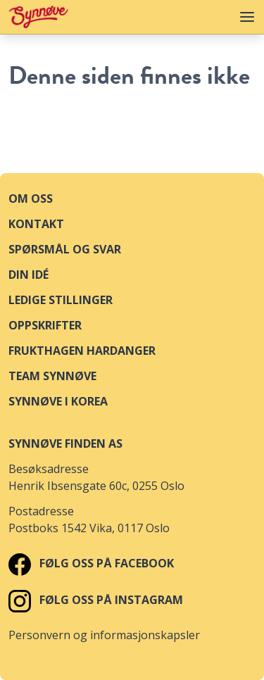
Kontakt (36, 224)
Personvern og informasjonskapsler (104, 635)
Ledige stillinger (60, 300)
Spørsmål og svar (64, 249)
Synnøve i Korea (58, 401)
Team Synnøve (52, 376)
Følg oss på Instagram (95, 599)
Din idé (28, 274)
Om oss (30, 198)
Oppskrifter (45, 325)
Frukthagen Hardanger (82, 350)
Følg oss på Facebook (91, 563)
